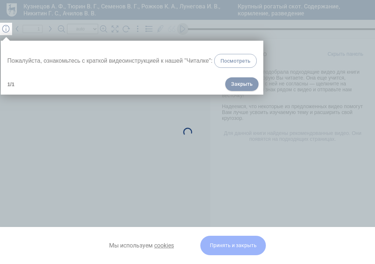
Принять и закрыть (233, 245)
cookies (164, 245)
